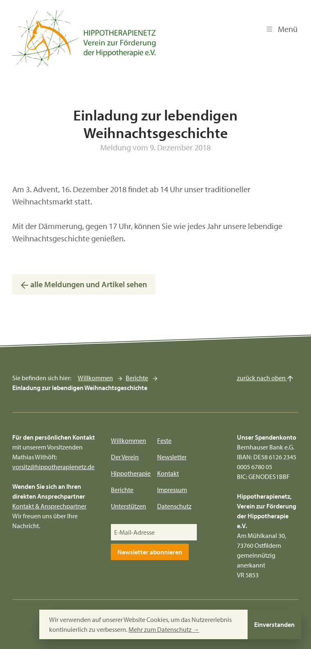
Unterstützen (128, 506)
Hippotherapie (131, 473)
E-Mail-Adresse (134, 532)
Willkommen (95, 378)
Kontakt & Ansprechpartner (49, 506)
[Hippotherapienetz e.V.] (84, 38)
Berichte (137, 378)
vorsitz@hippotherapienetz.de (53, 467)
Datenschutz (174, 506)
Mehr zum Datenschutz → (163, 629)
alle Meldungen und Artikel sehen (83, 284)
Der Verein (125, 457)
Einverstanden (274, 624)
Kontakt (168, 473)
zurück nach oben (265, 378)
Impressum (172, 490)
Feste (164, 440)
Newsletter (172, 457)
